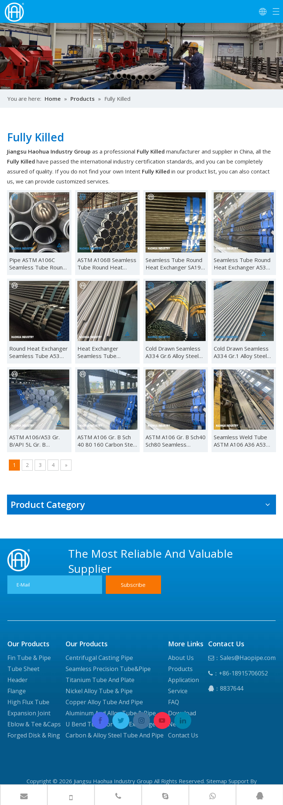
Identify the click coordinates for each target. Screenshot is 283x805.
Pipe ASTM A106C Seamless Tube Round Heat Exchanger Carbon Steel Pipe (37, 263)
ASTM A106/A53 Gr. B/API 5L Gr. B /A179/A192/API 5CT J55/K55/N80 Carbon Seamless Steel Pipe (36, 440)
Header (17, 680)
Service (178, 691)
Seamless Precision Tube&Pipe (108, 669)
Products (180, 669)
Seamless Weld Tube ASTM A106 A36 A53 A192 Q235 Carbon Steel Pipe (240, 440)
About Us (181, 658)
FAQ (173, 702)
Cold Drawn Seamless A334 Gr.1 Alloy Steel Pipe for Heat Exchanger (241, 352)
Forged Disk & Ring (33, 735)
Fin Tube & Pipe (29, 658)
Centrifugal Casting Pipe (99, 658)
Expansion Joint (28, 713)
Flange (16, 691)
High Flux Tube (28, 702)
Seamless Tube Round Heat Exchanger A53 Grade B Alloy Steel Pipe (242, 263)
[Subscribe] (133, 584)
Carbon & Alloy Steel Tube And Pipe (115, 735)
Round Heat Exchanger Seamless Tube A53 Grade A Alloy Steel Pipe (38, 352)
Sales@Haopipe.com (248, 658)
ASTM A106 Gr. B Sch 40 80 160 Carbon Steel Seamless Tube (107, 440)
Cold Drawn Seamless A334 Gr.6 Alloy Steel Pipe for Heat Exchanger (173, 352)
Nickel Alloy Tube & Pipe (99, 691)
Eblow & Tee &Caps (34, 724)
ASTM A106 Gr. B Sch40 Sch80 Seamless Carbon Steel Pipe (176, 440)
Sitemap (216, 781)
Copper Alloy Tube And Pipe (104, 702)
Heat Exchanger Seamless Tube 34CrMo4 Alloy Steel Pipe (103, 352)
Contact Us (183, 735)
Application (183, 680)
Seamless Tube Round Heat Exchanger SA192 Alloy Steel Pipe (175, 263)
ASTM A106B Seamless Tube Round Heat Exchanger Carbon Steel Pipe (106, 263)
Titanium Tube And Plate (100, 680)
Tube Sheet (23, 669)
